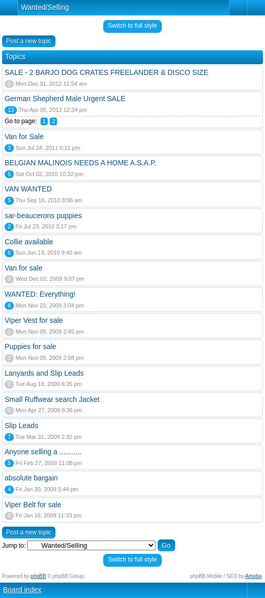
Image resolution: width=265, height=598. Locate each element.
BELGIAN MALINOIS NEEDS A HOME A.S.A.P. (80, 163)
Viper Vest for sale (34, 320)
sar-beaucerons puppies (43, 215)
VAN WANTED (28, 189)
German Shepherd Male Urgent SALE (65, 98)
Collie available (29, 242)
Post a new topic (28, 41)
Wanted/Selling (45, 7)
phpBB (38, 576)
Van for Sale (24, 136)
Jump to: (14, 545)
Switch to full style (132, 25)
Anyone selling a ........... (43, 452)
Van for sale (24, 268)
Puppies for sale (30, 346)
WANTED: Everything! (40, 294)
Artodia (253, 576)
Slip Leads (21, 425)
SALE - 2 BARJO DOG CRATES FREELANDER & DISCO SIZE (107, 72)
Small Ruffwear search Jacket (52, 399)
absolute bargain (31, 478)
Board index (22, 590)
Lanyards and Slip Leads (44, 373)
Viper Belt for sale (33, 504)
